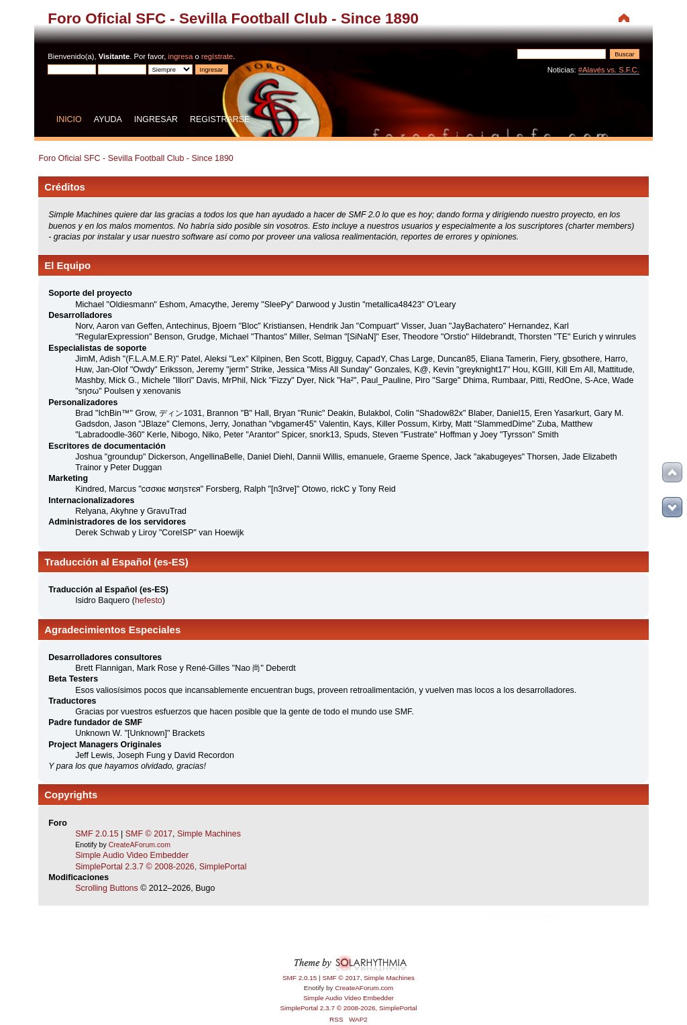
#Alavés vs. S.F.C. (608, 70)
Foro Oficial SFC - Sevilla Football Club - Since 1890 (233, 18)
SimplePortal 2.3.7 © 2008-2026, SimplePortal (160, 866)
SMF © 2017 (148, 834)
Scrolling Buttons (106, 888)
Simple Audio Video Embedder (132, 855)
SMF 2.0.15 (96, 834)
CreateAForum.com (139, 845)
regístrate (217, 56)
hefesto (148, 600)
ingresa (180, 56)
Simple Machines (209, 834)
